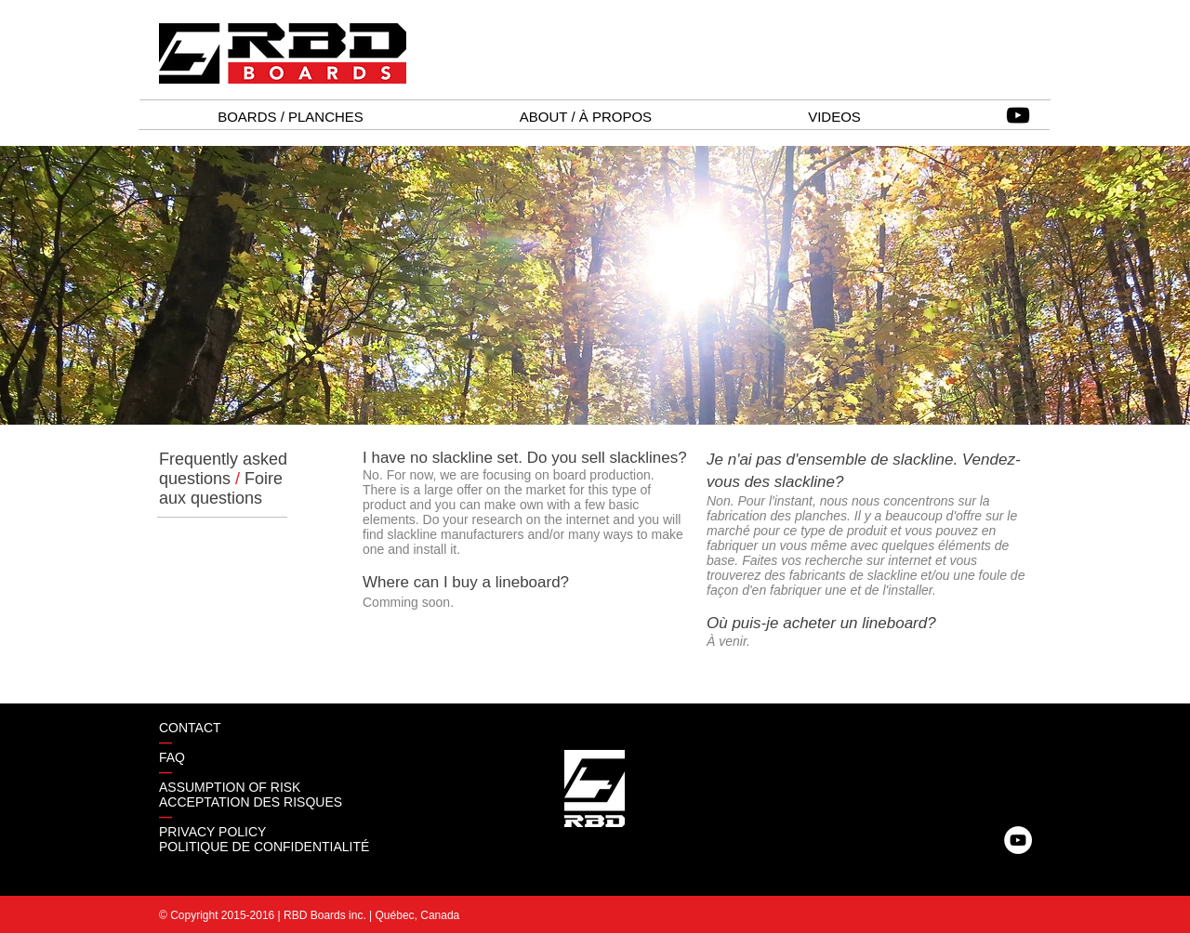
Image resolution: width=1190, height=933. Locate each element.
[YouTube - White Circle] (1018, 840)
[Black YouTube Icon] (1018, 115)
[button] (290, 117)
